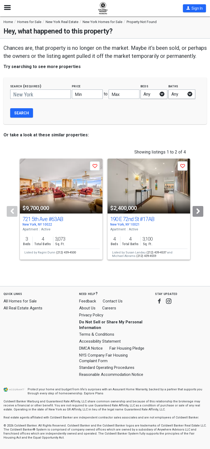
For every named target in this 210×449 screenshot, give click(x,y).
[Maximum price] (124, 94)
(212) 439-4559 (146, 256)
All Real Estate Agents (22, 308)
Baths (173, 86)
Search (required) (26, 86)
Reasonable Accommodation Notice (111, 374)
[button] (194, 8)
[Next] (198, 211)
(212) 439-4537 (156, 252)
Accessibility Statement (100, 341)
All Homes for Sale (20, 301)
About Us (87, 308)
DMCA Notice (91, 348)
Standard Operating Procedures (106, 367)
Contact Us (113, 301)
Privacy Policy (91, 315)
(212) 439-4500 (66, 252)
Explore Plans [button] (93, 393)
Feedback (87, 301)
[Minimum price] (87, 94)
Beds (145, 86)
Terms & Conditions (96, 334)
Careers (109, 308)
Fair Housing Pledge (126, 348)
